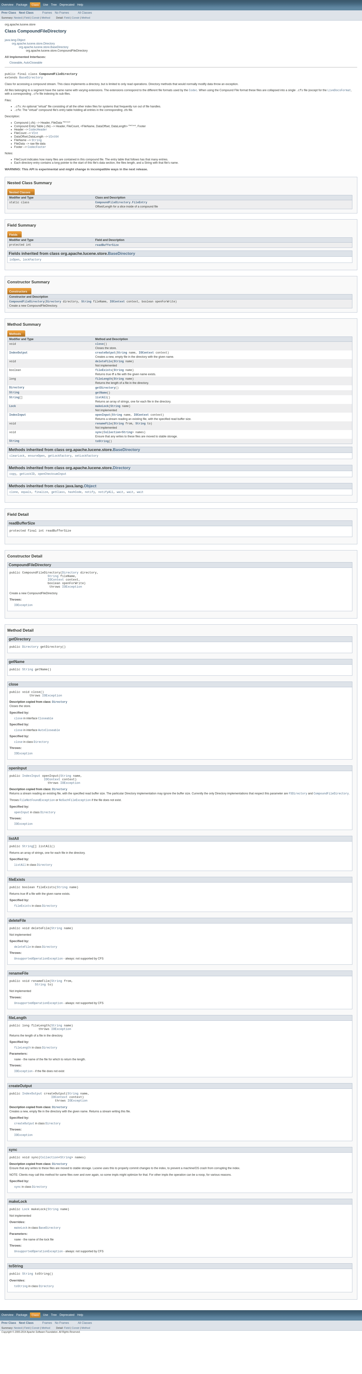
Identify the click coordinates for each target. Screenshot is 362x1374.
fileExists (103, 377)
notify (90, 504)
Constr (35, 17)
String (86, 307)
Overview (7, 4)
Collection (112, 442)
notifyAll (105, 504)
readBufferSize (107, 249)
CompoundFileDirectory (26, 307)
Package (21, 4)
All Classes (85, 12)
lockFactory (32, 264)
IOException (72, 603)
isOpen (14, 264)
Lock (12, 415)
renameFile (103, 433)
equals (26, 504)
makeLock (102, 415)
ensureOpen (36, 467)
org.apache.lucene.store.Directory (33, 43)
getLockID (27, 485)
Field (27, 17)
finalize (41, 504)
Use (45, 4)
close (99, 349)
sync (98, 442)
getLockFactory (59, 467)
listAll (101, 406)
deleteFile (103, 368)
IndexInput (17, 424)
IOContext (117, 307)
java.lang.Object (15, 40)
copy (12, 485)
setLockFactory (86, 467)
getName (101, 400)
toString (102, 452)
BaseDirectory (31, 79)
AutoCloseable (33, 62)
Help (80, 4)
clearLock (17, 467)
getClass (58, 504)
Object (90, 497)
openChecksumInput (52, 485)
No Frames (62, 12)
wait (120, 504)
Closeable (15, 62)
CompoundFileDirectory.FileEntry (121, 206)
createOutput (105, 359)
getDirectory (105, 395)
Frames (47, 12)
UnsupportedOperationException (38, 986)
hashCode (75, 504)
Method (46, 17)
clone (13, 504)
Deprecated (67, 4)
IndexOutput (18, 359)
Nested (18, 17)
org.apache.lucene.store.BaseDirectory (43, 47)
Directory (53, 307)
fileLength (103, 386)
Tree (54, 4)
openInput (102, 424)
